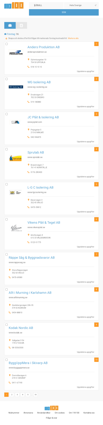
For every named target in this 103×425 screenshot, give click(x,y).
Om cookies (60, 413)
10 (96, 360)
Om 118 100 (74, 413)
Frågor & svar (51, 418)
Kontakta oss (89, 413)
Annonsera (28, 413)
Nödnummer (14, 413)
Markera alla (73, 38)
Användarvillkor (43, 413)
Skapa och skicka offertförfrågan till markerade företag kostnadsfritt (37, 38)
